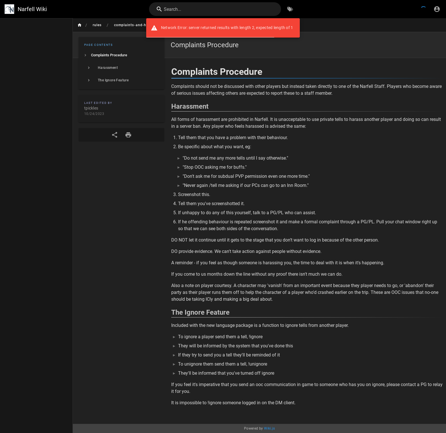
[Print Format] (128, 135)
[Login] (437, 9)
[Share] (114, 135)
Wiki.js (269, 428)
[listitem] (121, 55)
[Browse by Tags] (290, 9)
